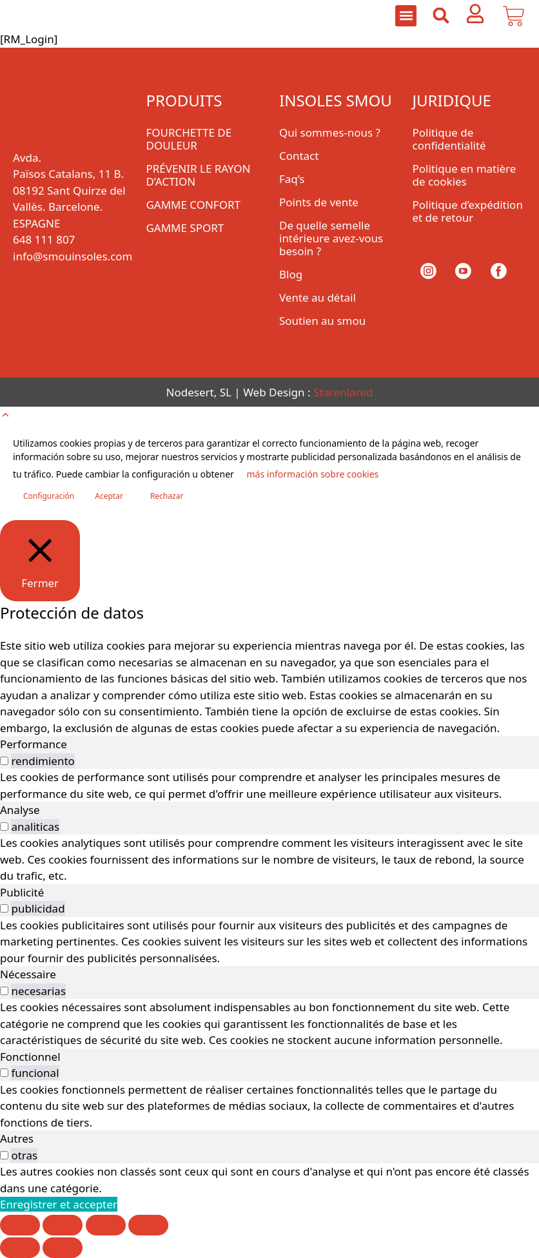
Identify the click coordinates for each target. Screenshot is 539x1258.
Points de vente (318, 202)
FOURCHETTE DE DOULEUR (189, 139)
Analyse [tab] (20, 809)
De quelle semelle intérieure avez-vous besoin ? (331, 238)
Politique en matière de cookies (464, 175)
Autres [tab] (17, 1138)
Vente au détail (317, 297)
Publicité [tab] (22, 892)
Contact (299, 155)
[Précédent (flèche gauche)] (20, 1247)
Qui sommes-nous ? (329, 132)
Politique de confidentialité (449, 139)
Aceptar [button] (109, 495)
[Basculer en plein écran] (63, 1225)
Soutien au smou (322, 320)
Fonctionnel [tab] (30, 1056)
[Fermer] (40, 560)
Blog (290, 274)
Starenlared (343, 392)
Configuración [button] (48, 495)
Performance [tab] (33, 744)
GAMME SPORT (185, 227)
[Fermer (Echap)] (148, 1225)
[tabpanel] (269, 785)
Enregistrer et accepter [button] (58, 1204)
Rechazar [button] (166, 495)
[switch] (4, 761)
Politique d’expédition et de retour (468, 211)
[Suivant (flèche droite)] (63, 1247)
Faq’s (291, 178)
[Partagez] (106, 1225)
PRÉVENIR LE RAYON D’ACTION (198, 175)
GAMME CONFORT (193, 204)
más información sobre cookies (312, 474)
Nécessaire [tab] (28, 974)
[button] (405, 15)
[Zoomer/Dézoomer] (20, 1225)
